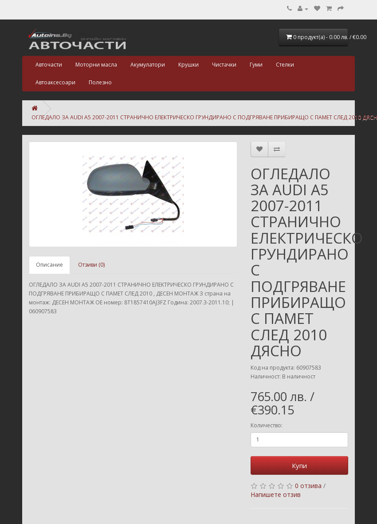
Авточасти (48, 64)
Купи (299, 465)
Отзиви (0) (91, 264)
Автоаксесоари (55, 82)
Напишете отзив (276, 494)
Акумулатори (147, 64)
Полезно (100, 82)
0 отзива (308, 485)
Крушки (188, 64)
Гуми (256, 64)
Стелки (285, 64)
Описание (49, 264)
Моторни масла (96, 64)
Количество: (267, 425)
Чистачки (224, 64)
